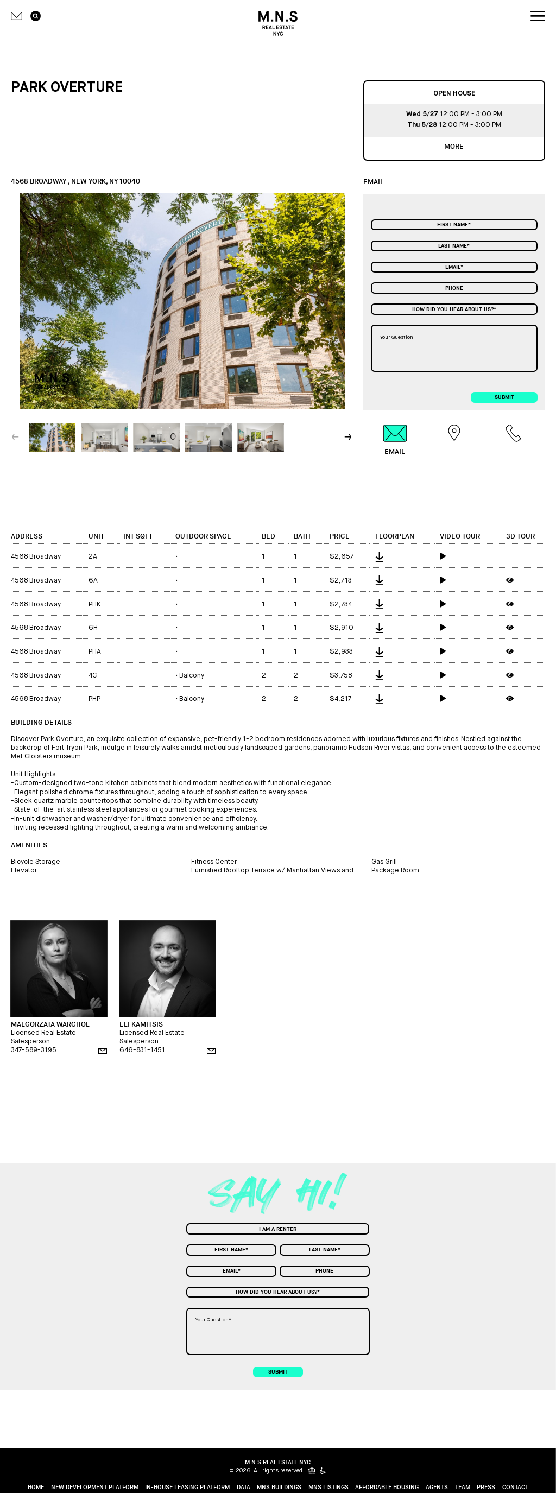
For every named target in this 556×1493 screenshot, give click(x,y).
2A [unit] (93, 556)
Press (486, 1487)
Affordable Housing (387, 1487)
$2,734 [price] (341, 604)
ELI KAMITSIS (141, 1024)
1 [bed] (263, 556)
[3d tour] (523, 580)
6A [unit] (93, 580)
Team (462, 1487)
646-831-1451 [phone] (142, 1050)
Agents (437, 1487)
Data (243, 1487)
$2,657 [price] (341, 556)
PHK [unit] (94, 604)
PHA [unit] (95, 651)
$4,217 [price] (340, 699)
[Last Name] (454, 246)
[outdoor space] (213, 556)
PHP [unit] (94, 699)
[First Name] (454, 224)
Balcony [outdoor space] (189, 675)
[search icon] (35, 16)
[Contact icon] (17, 16)
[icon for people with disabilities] (323, 1470)
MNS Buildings (279, 1487)
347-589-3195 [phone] (33, 1050)
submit (504, 397)
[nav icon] (537, 16)
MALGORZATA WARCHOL (50, 1024)
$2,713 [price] (341, 580)
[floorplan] (401, 555)
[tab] (395, 440)
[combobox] (454, 308)
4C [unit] (93, 675)
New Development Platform (94, 1487)
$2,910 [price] (341, 627)
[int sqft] (143, 556)
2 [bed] (264, 675)
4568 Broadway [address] (36, 556)
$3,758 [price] (341, 675)
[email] (102, 1051)
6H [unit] (93, 627)
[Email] (454, 267)
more (454, 146)
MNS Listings (328, 1487)
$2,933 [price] (341, 651)
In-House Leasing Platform (187, 1487)
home (36, 1487)
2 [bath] (296, 675)
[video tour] (467, 556)
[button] (349, 437)
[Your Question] (454, 348)
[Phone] (454, 287)
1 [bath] (295, 556)
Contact (515, 1487)
